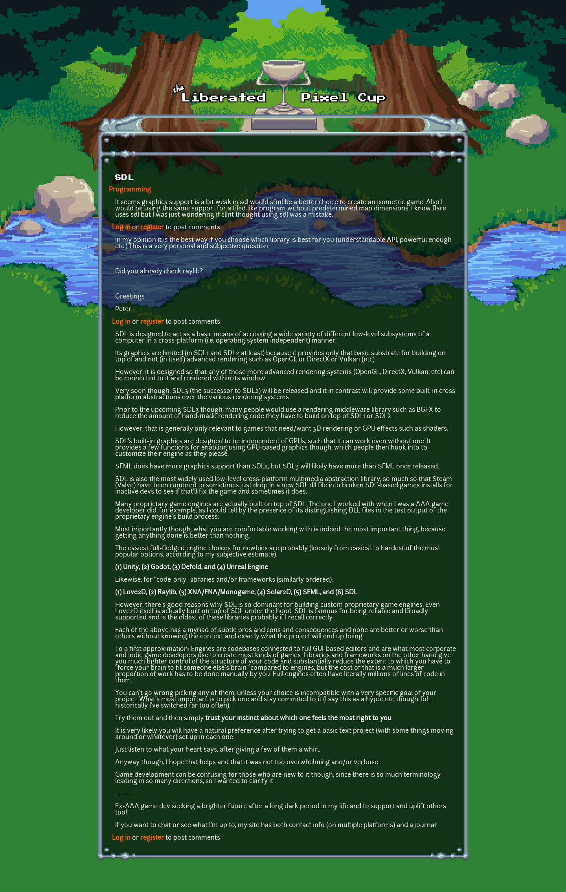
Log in (121, 228)
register (152, 228)
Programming (130, 190)
